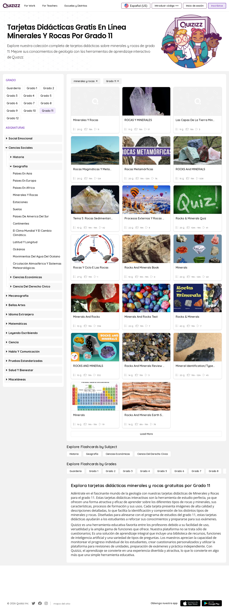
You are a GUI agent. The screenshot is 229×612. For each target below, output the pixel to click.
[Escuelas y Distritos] (76, 6)
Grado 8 (46, 103)
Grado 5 (46, 95)
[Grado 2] (110, 471)
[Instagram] (46, 603)
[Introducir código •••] (167, 6)
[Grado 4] (145, 471)
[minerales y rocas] (85, 81)
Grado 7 (29, 103)
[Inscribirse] (217, 6)
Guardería (14, 88)
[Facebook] (40, 603)
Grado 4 (28, 95)
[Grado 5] (162, 471)
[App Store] (190, 603)
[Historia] (74, 454)
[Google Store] (212, 603)
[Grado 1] (93, 471)
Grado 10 (30, 110)
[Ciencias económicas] (118, 454)
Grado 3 (12, 95)
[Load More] (146, 434)
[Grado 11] (112, 81)
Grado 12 (13, 118)
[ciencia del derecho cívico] (152, 454)
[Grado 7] (196, 471)
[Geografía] (92, 454)
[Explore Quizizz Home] (11, 5)
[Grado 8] (213, 471)
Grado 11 (47, 110)
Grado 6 (12, 103)
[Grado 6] (179, 471)
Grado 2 (48, 88)
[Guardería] (76, 471)
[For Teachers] (50, 6)
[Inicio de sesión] (195, 6)
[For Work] (29, 6)
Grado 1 (32, 88)
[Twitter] (33, 603)
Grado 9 (12, 110)
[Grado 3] (128, 471)
